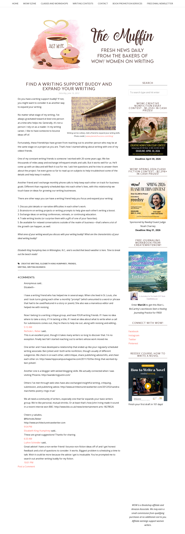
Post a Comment (26, 466)
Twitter (132, 339)
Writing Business (36, 267)
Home (15, 3)
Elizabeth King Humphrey (53, 263)
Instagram (134, 335)
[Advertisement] (148, 454)
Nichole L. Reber (32, 331)
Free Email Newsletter (160, 3)
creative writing (30, 263)
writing (22, 267)
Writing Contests (83, 3)
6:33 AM (28, 438)
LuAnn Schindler (32, 442)
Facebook (133, 331)
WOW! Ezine (29, 3)
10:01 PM (28, 462)
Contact (103, 3)
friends (72, 263)
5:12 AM (28, 327)
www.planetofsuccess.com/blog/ (99, 136)
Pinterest (133, 343)
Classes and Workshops (54, 3)
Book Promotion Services (127, 3)
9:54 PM (28, 426)
